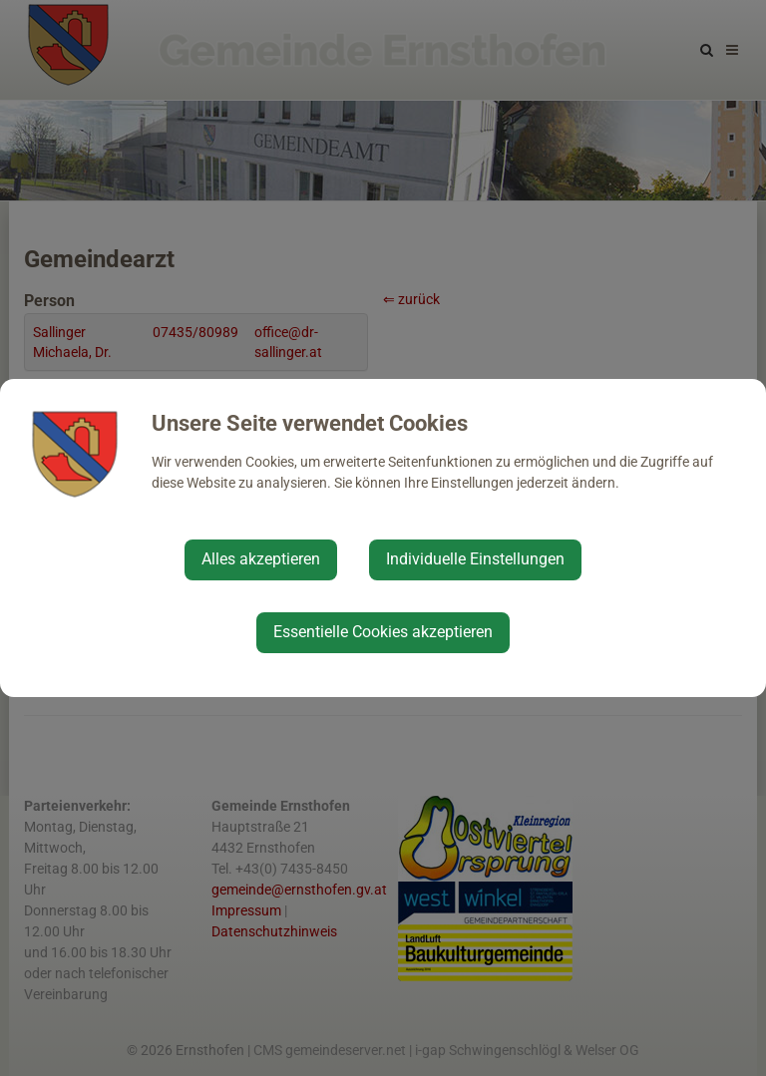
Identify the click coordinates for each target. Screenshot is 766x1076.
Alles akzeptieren (260, 558)
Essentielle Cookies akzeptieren (383, 631)
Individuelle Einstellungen (475, 558)
